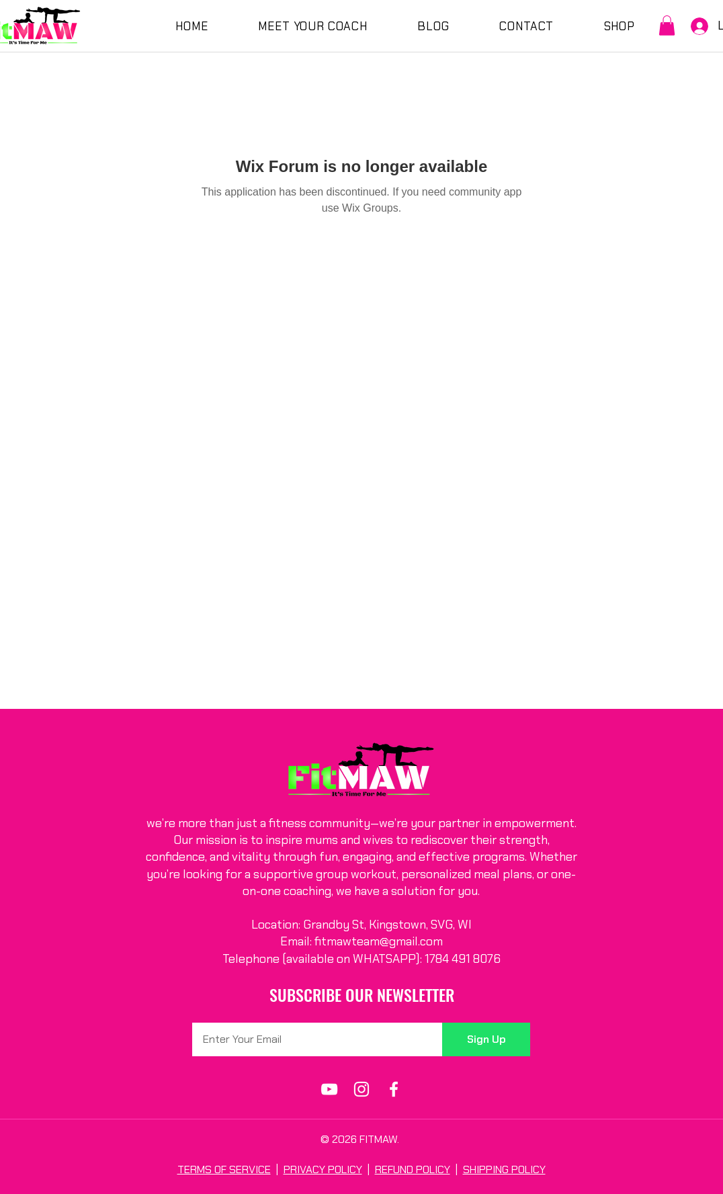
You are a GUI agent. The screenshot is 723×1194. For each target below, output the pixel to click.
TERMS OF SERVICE (224, 1169)
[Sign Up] (486, 1039)
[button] (666, 25)
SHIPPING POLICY (504, 1169)
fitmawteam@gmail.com (378, 941)
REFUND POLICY (412, 1169)
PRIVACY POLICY (323, 1169)
